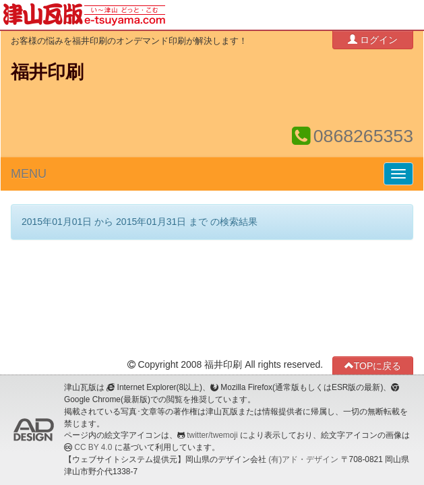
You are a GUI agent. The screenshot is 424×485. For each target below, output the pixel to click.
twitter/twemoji (212, 435)
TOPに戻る (373, 365)
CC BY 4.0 (93, 447)
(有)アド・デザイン (303, 459)
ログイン (373, 39)
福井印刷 (47, 72)
